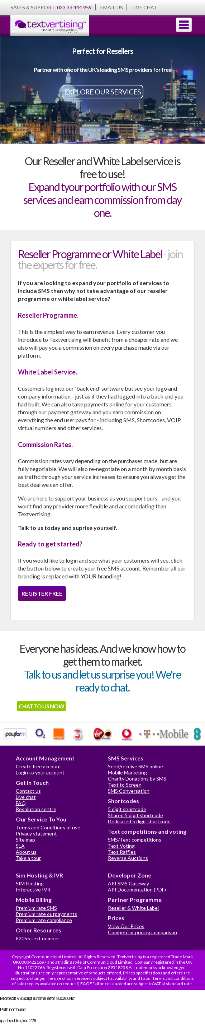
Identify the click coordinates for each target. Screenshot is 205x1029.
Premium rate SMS (36, 908)
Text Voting (121, 846)
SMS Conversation (128, 791)
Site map (25, 840)
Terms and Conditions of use (48, 827)
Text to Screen (125, 785)
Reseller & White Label (133, 908)
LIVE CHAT (144, 7)
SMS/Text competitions (134, 840)
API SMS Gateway (128, 883)
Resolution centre (36, 809)
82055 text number (37, 938)
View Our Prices (126, 926)
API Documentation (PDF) (137, 889)
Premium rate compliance (44, 920)
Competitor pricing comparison (142, 932)
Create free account (38, 766)
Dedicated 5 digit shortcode (139, 821)
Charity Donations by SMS (137, 779)
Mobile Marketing (127, 772)
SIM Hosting (30, 883)
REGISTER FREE (42, 593)
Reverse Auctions (128, 858)
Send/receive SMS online (135, 766)
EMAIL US (111, 7)
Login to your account (40, 772)
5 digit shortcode (127, 809)
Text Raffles (122, 852)
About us (26, 852)
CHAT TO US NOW (41, 706)
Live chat (26, 797)
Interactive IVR (33, 889)
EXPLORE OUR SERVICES (102, 91)
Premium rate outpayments (46, 914)
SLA (20, 846)
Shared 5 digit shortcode (135, 815)
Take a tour (28, 858)
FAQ (21, 803)
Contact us (28, 791)
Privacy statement (36, 833)
